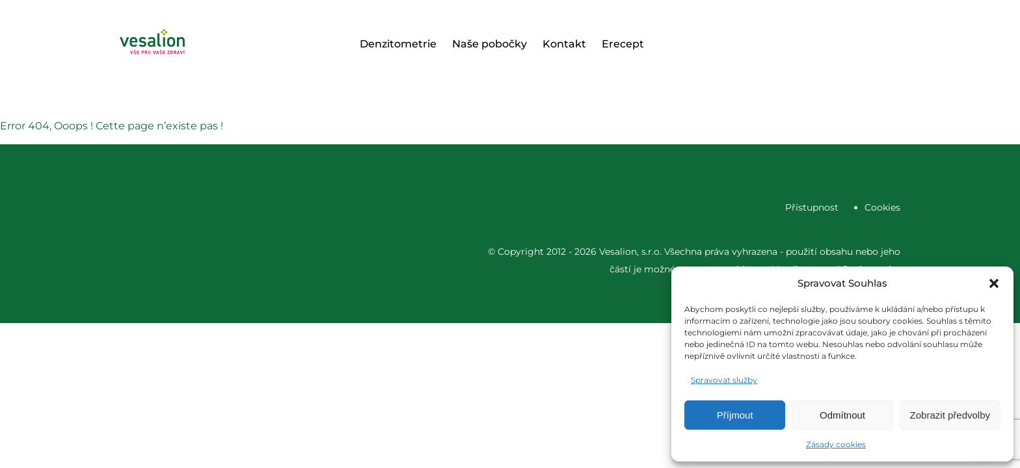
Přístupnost (812, 207)
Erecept (623, 44)
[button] (993, 283)
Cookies (882, 207)
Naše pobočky (489, 44)
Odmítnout (842, 415)
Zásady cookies (836, 444)
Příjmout (735, 415)
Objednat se (848, 44)
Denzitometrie (398, 44)
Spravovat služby (724, 380)
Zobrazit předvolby (950, 415)
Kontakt (564, 44)
